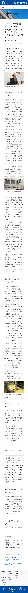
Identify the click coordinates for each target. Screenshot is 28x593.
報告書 (9, 579)
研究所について (3, 573)
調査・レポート (10, 573)
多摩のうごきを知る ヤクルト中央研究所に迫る (13, 560)
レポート (10, 577)
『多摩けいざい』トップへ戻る (14, 554)
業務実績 (4, 582)
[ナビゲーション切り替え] (3, 6)
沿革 (3, 581)
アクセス (4, 584)
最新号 (16, 575)
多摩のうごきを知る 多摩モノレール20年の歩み (13, 563)
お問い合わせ (6, 588)
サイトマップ (14, 588)
